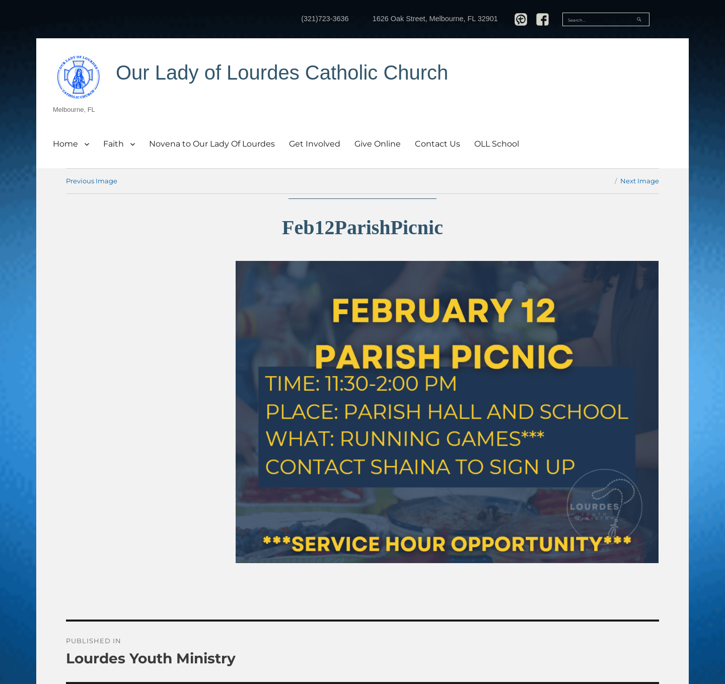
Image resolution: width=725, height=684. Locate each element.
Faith (113, 144)
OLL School (496, 144)
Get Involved (314, 144)
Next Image (639, 181)
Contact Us (437, 144)
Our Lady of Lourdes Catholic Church (282, 72)
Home (65, 144)
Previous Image (91, 181)
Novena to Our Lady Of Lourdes (212, 144)
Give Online (377, 144)
